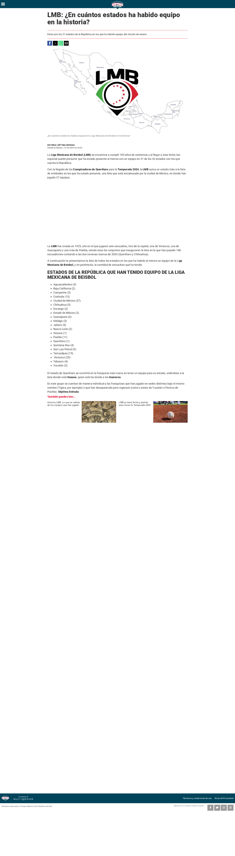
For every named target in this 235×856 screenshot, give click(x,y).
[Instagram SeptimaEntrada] (224, 808)
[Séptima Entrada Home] (117, 9)
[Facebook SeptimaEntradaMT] (210, 808)
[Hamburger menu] (3, 4)
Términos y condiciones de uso (201, 798)
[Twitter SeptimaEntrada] (217, 808)
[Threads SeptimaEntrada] (231, 808)
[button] (49, 43)
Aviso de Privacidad (225, 798)
